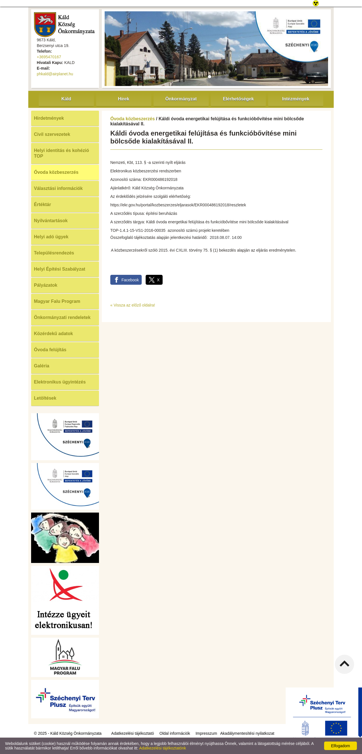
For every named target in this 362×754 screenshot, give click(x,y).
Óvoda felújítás (50, 349)
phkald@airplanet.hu (55, 74)
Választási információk (58, 188)
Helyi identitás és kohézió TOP (61, 153)
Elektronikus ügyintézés (60, 382)
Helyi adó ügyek (51, 236)
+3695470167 (49, 57)
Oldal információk (175, 733)
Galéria (41, 365)
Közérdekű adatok (53, 333)
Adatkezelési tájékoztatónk (162, 748)
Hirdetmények (49, 118)
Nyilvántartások (51, 220)
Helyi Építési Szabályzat (59, 269)
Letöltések (45, 398)
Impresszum (206, 733)
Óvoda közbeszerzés (56, 172)
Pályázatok (45, 285)
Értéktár (42, 204)
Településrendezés (54, 252)
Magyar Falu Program (57, 301)
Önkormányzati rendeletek (62, 317)
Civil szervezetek (52, 134)
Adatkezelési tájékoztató (132, 733)
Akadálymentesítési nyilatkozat (247, 733)
